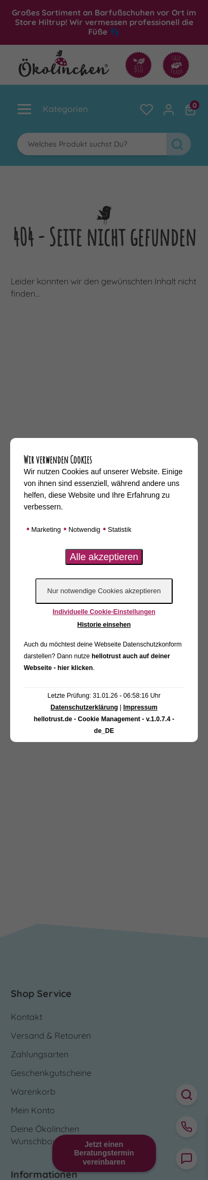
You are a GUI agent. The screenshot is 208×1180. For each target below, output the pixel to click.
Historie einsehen (103, 624)
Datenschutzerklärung (84, 707)
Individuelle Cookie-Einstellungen (103, 612)
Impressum (140, 707)
